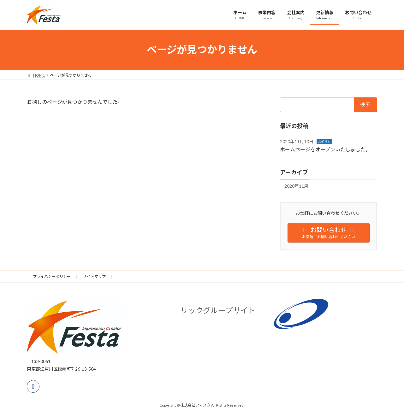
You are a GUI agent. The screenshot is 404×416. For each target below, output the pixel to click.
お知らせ (324, 141)
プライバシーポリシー (52, 276)
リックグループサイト (218, 310)
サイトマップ (94, 276)
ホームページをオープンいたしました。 (325, 149)
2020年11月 (296, 185)
